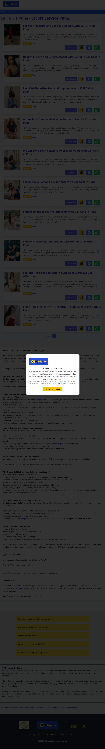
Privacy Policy (62, 383)
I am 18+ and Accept (52, 389)
